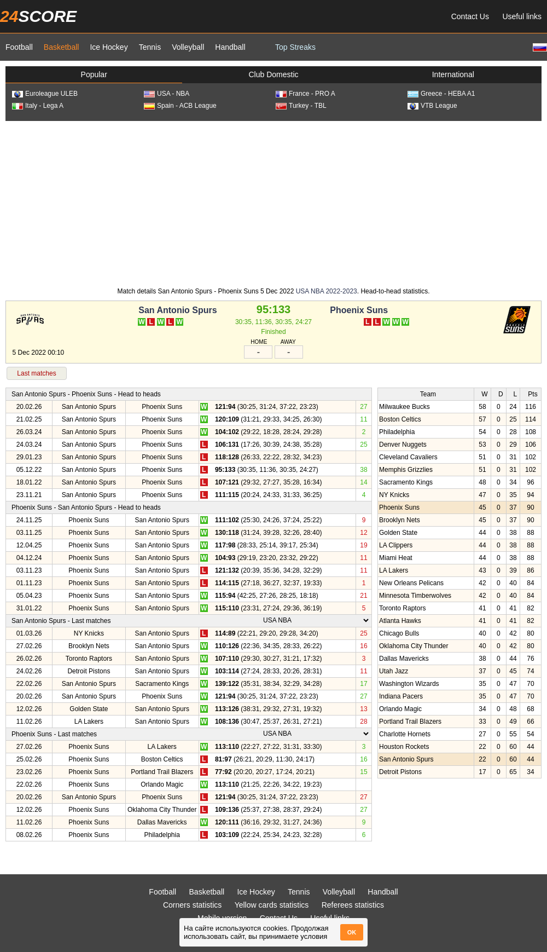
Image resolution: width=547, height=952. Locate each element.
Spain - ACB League (180, 105)
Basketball (61, 47)
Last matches (36, 373)
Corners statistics (192, 905)
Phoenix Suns (359, 310)
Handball (230, 47)
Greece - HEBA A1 (441, 93)
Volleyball (188, 47)
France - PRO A (305, 93)
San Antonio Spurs (177, 310)
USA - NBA (166, 93)
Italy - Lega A (37, 105)
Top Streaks (295, 47)
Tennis (150, 47)
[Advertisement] (273, 203)
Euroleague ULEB (45, 93)
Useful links (522, 16)
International (453, 74)
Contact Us (470, 16)
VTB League (432, 105)
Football (19, 47)
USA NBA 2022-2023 (326, 291)
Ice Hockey (108, 47)
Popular (94, 74)
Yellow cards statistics (272, 905)
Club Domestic (273, 74)
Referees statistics (353, 905)
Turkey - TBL (301, 105)
